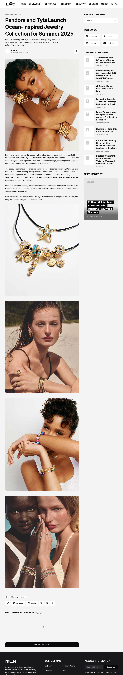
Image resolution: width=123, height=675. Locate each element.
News (64, 670)
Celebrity (48, 666)
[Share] (76, 51)
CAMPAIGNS (34, 4)
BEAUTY (80, 4)
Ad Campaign (16, 14)
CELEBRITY (66, 4)
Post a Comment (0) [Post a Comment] (42, 645)
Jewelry (23, 597)
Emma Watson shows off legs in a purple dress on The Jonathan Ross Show (106, 116)
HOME (23, 4)
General (48, 670)
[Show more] (52, 603)
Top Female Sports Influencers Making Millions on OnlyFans (105, 60)
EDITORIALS (50, 4)
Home (7, 14)
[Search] (115, 4)
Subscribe (111, 667)
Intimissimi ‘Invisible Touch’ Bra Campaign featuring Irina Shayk (106, 101)
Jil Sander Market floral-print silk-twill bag (105, 88)
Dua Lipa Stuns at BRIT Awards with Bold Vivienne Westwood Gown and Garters (106, 160)
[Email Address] (94, 667)
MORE (104, 4)
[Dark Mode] (111, 4)
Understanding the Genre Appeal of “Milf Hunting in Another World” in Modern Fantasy (106, 74)
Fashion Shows (68, 666)
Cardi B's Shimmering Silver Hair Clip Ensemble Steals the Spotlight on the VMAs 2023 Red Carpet (106, 144)
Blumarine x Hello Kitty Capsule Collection (106, 130)
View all (38, 613)
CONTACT (93, 4)
